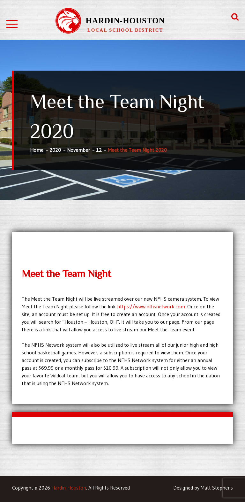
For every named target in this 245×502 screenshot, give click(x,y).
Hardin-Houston (125, 20)
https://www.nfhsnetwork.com (151, 306)
